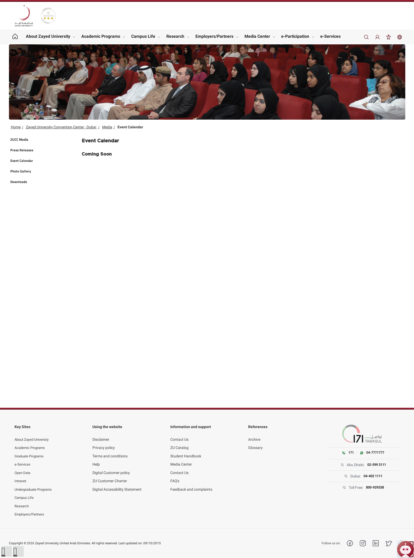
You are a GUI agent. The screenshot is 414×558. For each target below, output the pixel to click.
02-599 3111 (376, 465)
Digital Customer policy (111, 467)
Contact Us (179, 434)
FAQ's (174, 475)
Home (16, 127)
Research (175, 36)
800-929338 (375, 488)
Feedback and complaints (191, 484)
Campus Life (143, 36)
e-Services (330, 36)
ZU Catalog (179, 442)
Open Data (23, 467)
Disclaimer (100, 434)
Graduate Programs (31, 450)
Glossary (255, 442)
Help (96, 459)
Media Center (257, 36)
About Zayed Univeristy (33, 434)
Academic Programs (100, 36)
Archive (254, 434)
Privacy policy (103, 442)
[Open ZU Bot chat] (405, 549)
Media (107, 127)
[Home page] (15, 37)
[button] (6, 551)
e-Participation (295, 36)
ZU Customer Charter (109, 475)
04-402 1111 (372, 476)
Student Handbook (185, 450)
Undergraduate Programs (36, 484)
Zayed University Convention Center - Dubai (61, 127)
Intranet (21, 475)
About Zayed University (48, 36)
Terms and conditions (110, 450)
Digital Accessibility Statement (117, 484)
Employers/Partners (214, 36)
